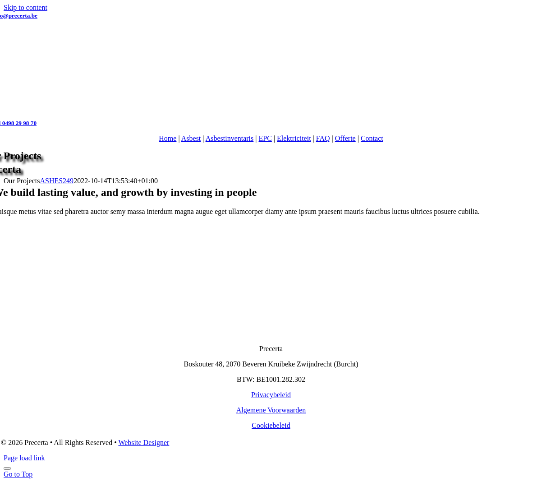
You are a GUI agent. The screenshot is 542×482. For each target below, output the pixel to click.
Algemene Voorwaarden (271, 410)
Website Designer (143, 442)
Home (167, 138)
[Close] (7, 468)
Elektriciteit (294, 138)
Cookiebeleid (271, 425)
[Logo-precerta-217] (271, 115)
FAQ (323, 138)
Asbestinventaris (230, 138)
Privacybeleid (271, 395)
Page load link (24, 458)
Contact (372, 138)
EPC (265, 138)
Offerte (345, 138)
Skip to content (25, 7)
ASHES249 (56, 181)
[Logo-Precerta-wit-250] (271, 333)
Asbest (191, 138)
